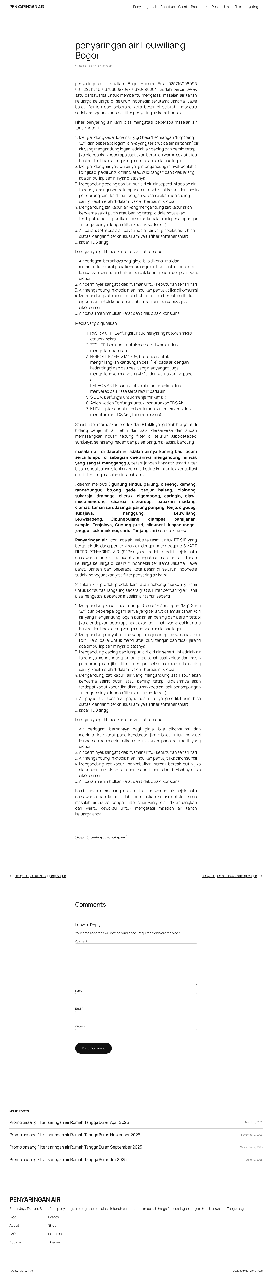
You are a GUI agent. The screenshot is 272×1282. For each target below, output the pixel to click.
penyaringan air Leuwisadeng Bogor (229, 875)
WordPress (256, 1270)
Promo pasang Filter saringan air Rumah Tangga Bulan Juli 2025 (68, 1159)
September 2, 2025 (251, 1147)
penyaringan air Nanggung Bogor (40, 875)
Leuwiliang (95, 837)
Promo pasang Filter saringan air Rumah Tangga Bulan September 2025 (75, 1147)
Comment (82, 941)
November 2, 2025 (252, 1134)
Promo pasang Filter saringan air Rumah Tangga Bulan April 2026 (69, 1122)
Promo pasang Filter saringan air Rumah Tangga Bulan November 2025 (74, 1134)
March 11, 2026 (254, 1122)
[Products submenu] (207, 7)
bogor (80, 837)
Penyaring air (104, 65)
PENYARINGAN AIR (27, 6)
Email (79, 1008)
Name (79, 990)
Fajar (91, 65)
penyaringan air (90, 83)
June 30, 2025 (254, 1159)
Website (80, 1026)
